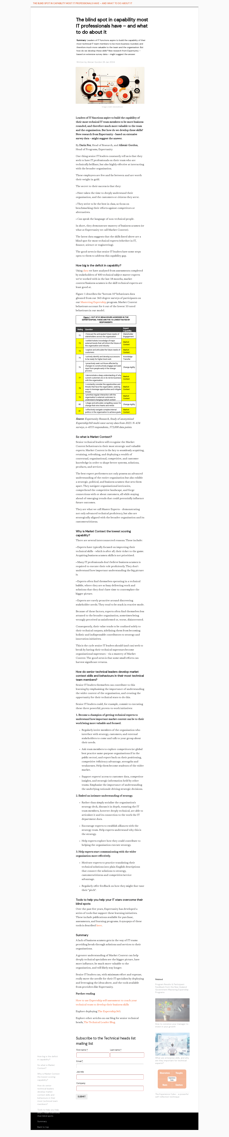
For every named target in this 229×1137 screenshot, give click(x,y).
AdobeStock (118, 107)
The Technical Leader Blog (99, 1022)
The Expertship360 (109, 1011)
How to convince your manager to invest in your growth (171, 1025)
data (85, 271)
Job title (80, 1072)
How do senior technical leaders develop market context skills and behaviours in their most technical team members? (47, 1094)
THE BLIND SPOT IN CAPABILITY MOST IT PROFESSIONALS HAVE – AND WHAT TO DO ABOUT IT (82, 3)
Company (80, 1083)
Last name (115, 1050)
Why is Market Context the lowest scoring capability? (48, 1076)
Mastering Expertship (93, 302)
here (99, 925)
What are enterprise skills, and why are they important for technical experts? (172, 1060)
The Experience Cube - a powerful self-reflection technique (171, 1095)
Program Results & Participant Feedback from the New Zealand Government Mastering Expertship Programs (172, 988)
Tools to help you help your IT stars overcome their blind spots (48, 1112)
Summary (42, 1121)
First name (82, 1050)
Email (79, 1061)
